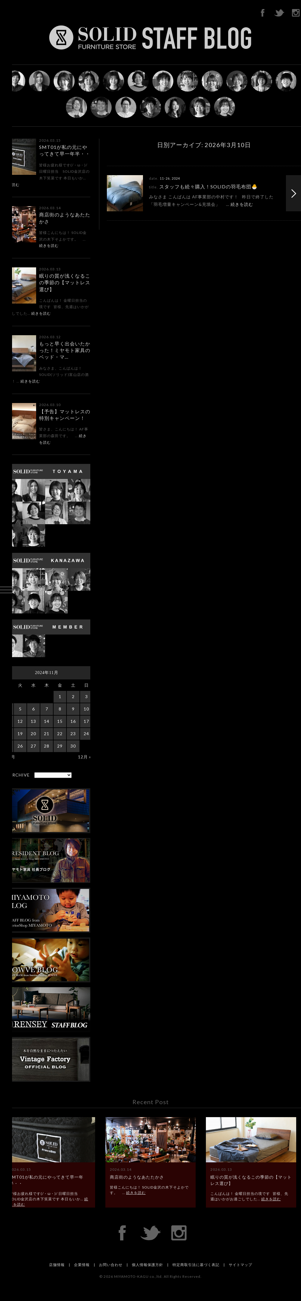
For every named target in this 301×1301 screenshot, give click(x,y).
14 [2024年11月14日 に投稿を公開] (46, 721)
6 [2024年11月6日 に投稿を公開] (33, 708)
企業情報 (82, 1264)
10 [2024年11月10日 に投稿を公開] (86, 708)
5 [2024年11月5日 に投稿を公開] (20, 708)
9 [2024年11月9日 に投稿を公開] (73, 708)
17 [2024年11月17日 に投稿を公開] (86, 721)
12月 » (84, 756)
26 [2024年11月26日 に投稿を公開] (20, 745)
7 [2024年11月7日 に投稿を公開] (46, 708)
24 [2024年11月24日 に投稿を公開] (86, 733)
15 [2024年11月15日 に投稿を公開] (60, 721)
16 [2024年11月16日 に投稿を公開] (73, 721)
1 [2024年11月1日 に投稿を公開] (60, 696)
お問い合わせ (111, 1264)
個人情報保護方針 (147, 1264)
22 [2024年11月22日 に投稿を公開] (60, 733)
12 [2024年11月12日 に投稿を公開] (20, 721)
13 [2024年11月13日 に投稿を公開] (33, 721)
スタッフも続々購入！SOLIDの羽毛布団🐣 (208, 186)
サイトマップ (240, 1264)
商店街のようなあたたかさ (137, 1177)
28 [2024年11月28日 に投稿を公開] (46, 745)
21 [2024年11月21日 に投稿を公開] (46, 733)
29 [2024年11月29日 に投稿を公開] (60, 745)
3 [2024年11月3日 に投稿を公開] (86, 696)
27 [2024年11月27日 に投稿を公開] (33, 745)
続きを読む (49, 245)
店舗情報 (57, 1264)
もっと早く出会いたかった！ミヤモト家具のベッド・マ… (64, 350)
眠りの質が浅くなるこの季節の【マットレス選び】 (64, 282)
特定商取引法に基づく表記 (195, 1264)
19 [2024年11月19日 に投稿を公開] (20, 733)
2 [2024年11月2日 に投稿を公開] (73, 696)
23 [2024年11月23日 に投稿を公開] (73, 733)
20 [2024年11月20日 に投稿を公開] (33, 733)
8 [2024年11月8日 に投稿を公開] (60, 708)
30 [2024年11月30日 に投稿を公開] (73, 745)
